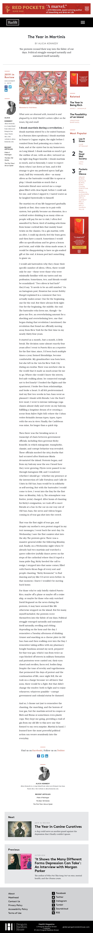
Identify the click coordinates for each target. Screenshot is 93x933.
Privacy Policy (15, 905)
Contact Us (14, 901)
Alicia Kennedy (48, 43)
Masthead (13, 897)
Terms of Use (14, 913)
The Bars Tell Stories (43, 801)
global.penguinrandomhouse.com (76, 927)
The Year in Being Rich (76, 103)
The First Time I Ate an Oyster (43, 804)
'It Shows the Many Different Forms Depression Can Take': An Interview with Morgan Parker (58, 864)
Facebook (37, 751)
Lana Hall (81, 163)
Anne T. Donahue (78, 108)
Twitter (61, 751)
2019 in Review (9, 76)
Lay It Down (82, 140)
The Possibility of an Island (78, 115)
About (11, 893)
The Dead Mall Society (83, 155)
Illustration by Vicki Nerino (28, 107)
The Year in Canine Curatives (58, 826)
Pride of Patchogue (43, 797)
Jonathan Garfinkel (75, 121)
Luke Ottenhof (83, 145)
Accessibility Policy (18, 909)
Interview (40, 855)
